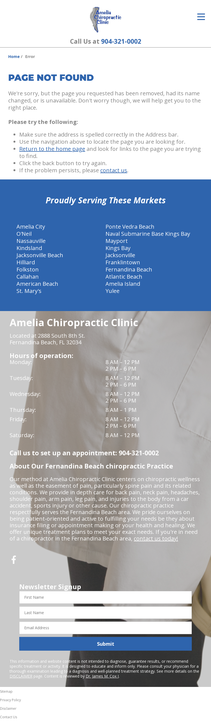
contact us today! (156, 538)
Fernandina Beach (129, 269)
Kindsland (29, 248)
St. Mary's (28, 291)
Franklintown (123, 262)
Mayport (117, 241)
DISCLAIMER (21, 676)
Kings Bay (118, 248)
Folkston (27, 269)
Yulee (113, 291)
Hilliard (25, 262)
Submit (105, 643)
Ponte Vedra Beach (130, 226)
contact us (113, 170)
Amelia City (30, 226)
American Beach (37, 283)
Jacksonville (120, 255)
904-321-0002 (121, 41)
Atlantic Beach (124, 276)
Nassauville (31, 241)
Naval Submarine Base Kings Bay (148, 233)
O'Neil (24, 233)
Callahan (27, 276)
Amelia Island (123, 283)
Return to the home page (52, 148)
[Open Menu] (201, 16)
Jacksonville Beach (39, 255)
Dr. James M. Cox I (102, 676)
